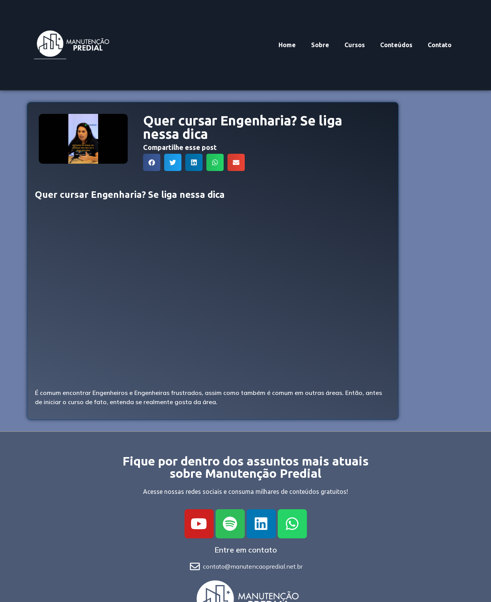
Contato (439, 44)
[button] (151, 162)
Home (287, 44)
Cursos (354, 44)
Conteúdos (396, 44)
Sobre (320, 44)
